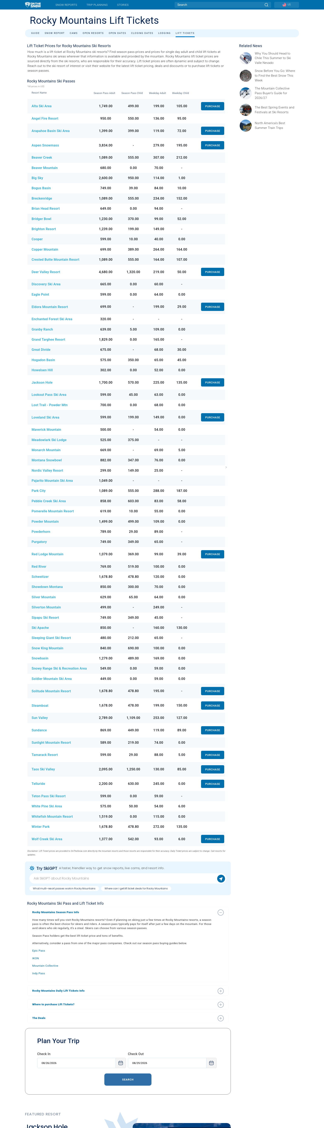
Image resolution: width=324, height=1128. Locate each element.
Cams (74, 33)
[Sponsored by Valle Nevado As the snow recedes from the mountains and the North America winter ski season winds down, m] (276, 58)
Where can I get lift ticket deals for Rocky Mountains (136, 888)
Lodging (164, 33)
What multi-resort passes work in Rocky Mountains (64, 888)
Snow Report (55, 33)
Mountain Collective (45, 965)
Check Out (136, 1054)
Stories (123, 4)
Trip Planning (97, 4)
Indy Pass (38, 973)
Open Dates (117, 33)
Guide (35, 33)
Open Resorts (93, 33)
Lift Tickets (185, 33)
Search (128, 1079)
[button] (123, 912)
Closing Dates (142, 33)
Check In (44, 1054)
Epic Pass (38, 950)
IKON (35, 958)
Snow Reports (66, 4)
